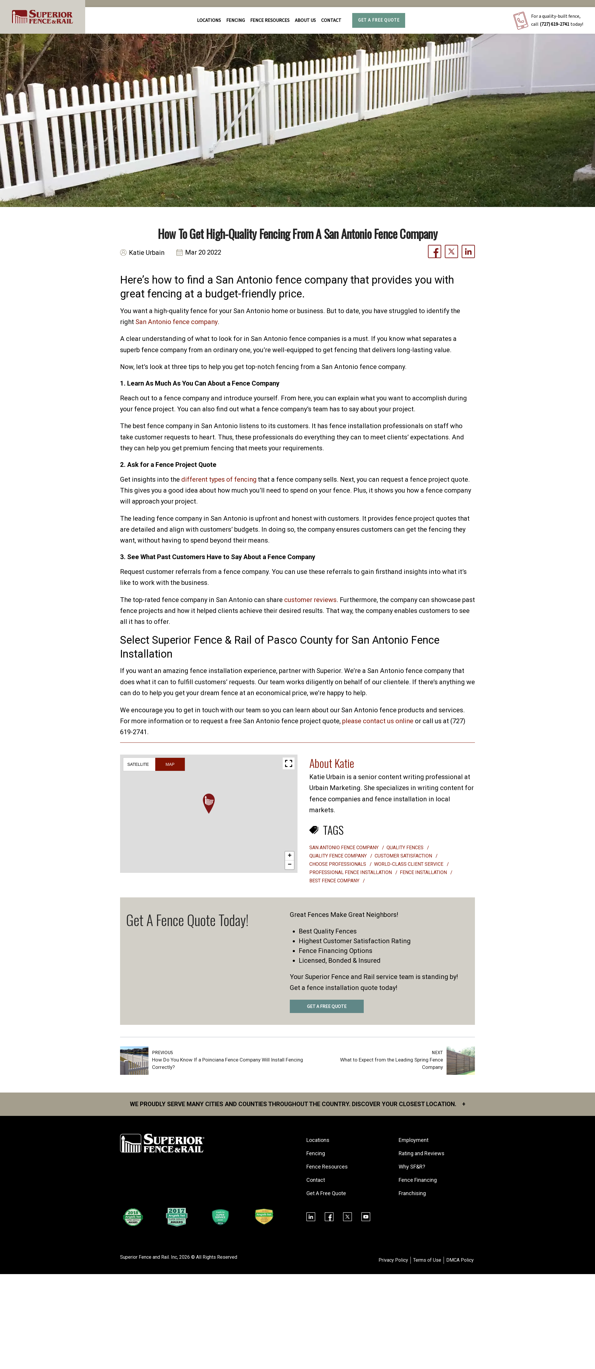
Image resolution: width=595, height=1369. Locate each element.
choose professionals (338, 864)
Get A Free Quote (379, 20)
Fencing (315, 1153)
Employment (414, 1140)
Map (170, 764)
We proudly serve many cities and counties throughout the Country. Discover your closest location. (297, 1104)
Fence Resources (327, 1167)
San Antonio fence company (177, 322)
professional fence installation (351, 872)
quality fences (406, 847)
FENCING (235, 20)
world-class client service (409, 864)
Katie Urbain (147, 252)
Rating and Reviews (421, 1153)
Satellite (138, 764)
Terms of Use (427, 1260)
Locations (209, 20)
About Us (305, 20)
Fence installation (424, 872)
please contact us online (378, 721)
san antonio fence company (344, 847)
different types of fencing (219, 479)
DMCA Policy (460, 1260)
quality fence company (338, 856)
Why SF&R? (412, 1167)
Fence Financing (418, 1180)
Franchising (412, 1193)
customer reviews (310, 599)
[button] (209, 804)
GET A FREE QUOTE (327, 1006)
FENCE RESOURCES (270, 20)
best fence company (334, 880)
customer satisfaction (404, 856)
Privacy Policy (393, 1260)
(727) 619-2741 (554, 24)
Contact (331, 20)
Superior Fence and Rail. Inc (148, 1257)
